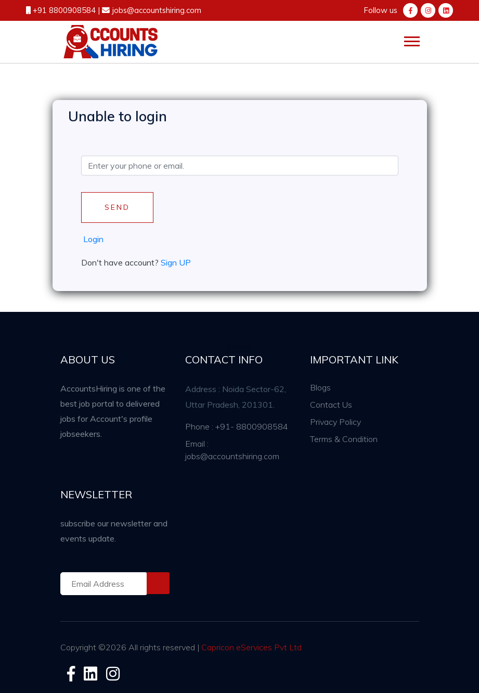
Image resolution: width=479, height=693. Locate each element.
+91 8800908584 (65, 10)
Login (93, 239)
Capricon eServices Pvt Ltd (251, 647)
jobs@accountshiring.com (155, 10)
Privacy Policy (335, 422)
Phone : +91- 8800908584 (236, 426)
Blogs (320, 387)
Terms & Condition (344, 439)
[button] (411, 39)
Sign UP (176, 262)
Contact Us (331, 404)
